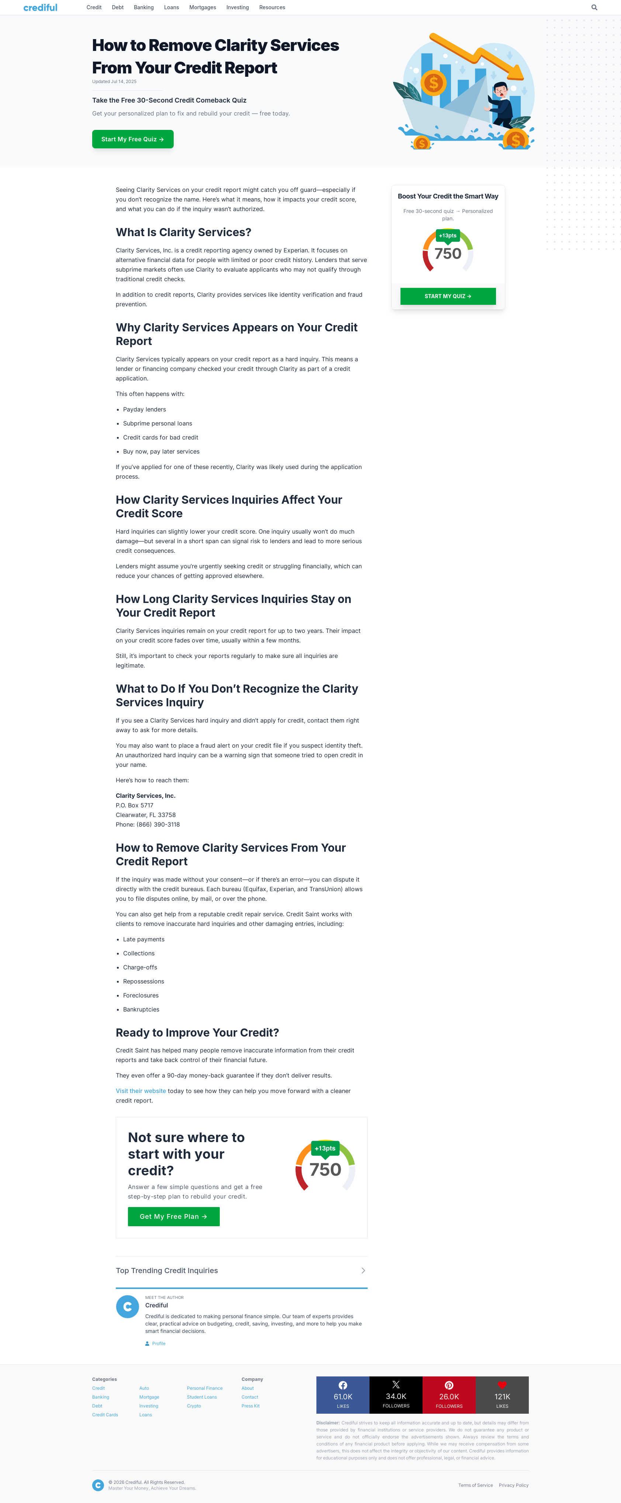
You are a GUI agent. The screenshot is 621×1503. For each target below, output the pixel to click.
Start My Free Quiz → (132, 139)
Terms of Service (475, 1485)
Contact (250, 1397)
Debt (97, 1406)
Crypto (194, 1406)
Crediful (156, 1305)
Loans (145, 1414)
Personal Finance (205, 1388)
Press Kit (251, 1406)
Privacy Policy (514, 1485)
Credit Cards (105, 1414)
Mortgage (149, 1397)
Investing (148, 1406)
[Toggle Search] (594, 7)
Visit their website (141, 1090)
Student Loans (202, 1397)
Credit (98, 1388)
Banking (100, 1397)
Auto (144, 1388)
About (248, 1388)
